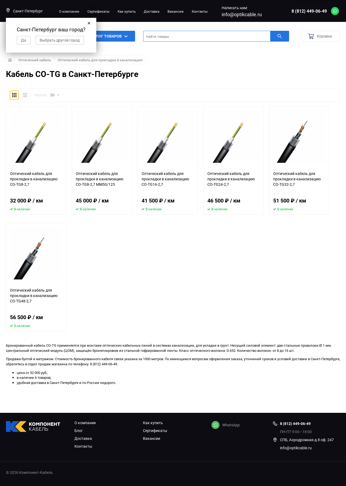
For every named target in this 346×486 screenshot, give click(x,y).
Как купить (127, 11)
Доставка (151, 11)
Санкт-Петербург (24, 11)
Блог (78, 431)
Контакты (200, 11)
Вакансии (175, 11)
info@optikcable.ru (242, 14)
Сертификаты (98, 11)
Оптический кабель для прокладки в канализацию (100, 60)
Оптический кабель (34, 60)
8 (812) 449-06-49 (309, 11)
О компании (69, 11)
